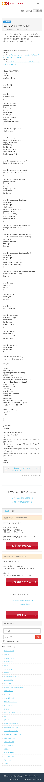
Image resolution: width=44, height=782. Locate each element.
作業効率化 (7, 749)
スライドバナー (15, 470)
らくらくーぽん (8, 680)
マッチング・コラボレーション (13, 713)
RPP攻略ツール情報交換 (11, 724)
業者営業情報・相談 (10, 738)
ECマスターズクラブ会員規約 (13, 776)
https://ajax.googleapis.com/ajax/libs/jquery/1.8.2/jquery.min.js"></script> (21, 56)
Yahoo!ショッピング (10, 658)
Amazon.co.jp (8, 669)
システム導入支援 (9, 742)
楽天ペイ (6, 720)
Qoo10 (6, 665)
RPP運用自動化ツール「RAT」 (13, 676)
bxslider (17, 468)
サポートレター (8, 760)
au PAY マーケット (9, 662)
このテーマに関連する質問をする (22, 498)
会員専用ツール (8, 691)
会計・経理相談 (8, 745)
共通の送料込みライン (10, 702)
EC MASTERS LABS (9, 753)
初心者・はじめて (9, 651)
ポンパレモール (8, 683)
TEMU (5, 716)
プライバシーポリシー (31, 776)
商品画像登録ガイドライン (11, 727)
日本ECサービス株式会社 (22, 779)
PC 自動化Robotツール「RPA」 (13, 734)
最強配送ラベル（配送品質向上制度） (15, 687)
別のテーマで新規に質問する (22, 502)
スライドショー (27, 468)
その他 (7, 511)
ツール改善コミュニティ (11, 731)
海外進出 (6, 709)
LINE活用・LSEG (8, 673)
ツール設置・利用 (9, 698)
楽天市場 (6, 654)
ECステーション (8, 705)
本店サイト (7, 694)
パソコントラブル (9, 756)
